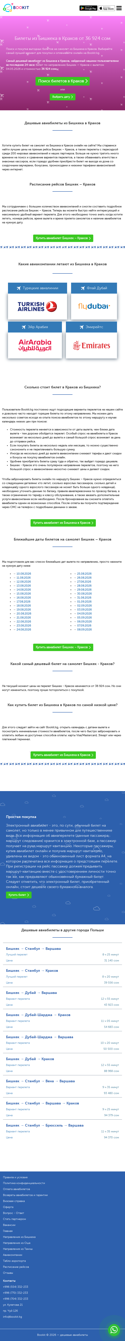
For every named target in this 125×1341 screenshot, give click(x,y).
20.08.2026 (24, 613)
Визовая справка (14, 1201)
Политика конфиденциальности (24, 1183)
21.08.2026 (24, 617)
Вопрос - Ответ (13, 1213)
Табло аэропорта (14, 1260)
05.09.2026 (84, 617)
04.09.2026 (84, 613)
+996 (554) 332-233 (15, 1286)
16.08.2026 (24, 597)
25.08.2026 (84, 573)
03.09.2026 (84, 609)
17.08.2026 (23, 601)
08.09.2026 (84, 629)
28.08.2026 (84, 585)
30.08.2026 (84, 593)
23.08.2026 (24, 625)
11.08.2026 (24, 577)
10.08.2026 (24, 573)
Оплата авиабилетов (16, 1189)
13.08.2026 (24, 585)
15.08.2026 (24, 593)
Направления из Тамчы (18, 1248)
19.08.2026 (24, 609)
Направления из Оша (16, 1242)
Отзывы (8, 1272)
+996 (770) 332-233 (15, 1292)
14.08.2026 (24, 589)
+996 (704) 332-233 (15, 1298)
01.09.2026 (84, 601)
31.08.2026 (84, 597)
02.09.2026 (84, 605)
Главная (8, 1230)
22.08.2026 (24, 621)
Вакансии (9, 1225)
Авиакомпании (12, 1254)
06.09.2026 (84, 621)
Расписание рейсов (16, 1266)
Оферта (8, 1207)
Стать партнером (14, 1219)
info (12, 1316)
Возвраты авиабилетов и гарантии (25, 1195)
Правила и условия (15, 1177)
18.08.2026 (24, 605)
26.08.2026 (84, 577)
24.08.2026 (24, 629)
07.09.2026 (84, 625)
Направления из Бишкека (19, 1236)
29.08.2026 (84, 589)
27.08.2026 (84, 581)
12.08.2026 (24, 581)
